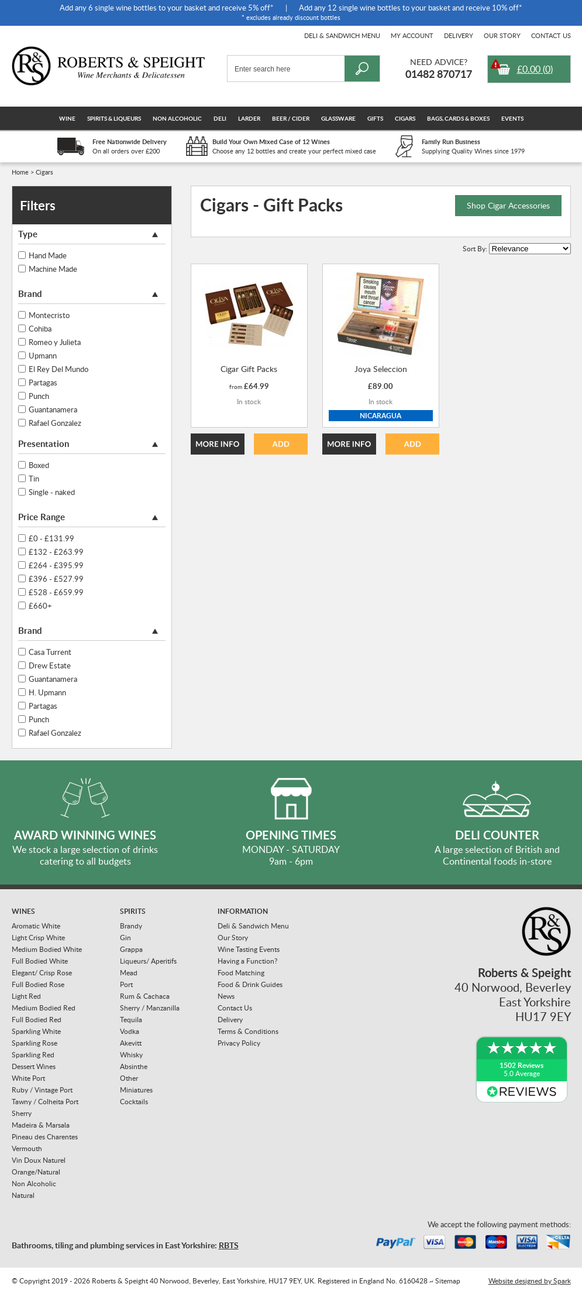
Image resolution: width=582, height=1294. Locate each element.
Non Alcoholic (177, 118)
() (535, 69)
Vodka (129, 1031)
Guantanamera (53, 409)
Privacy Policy (239, 1043)
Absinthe (133, 1066)
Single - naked (52, 492)
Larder (249, 118)
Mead (128, 973)
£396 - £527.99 (56, 579)
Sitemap (447, 1281)
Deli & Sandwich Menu (342, 35)
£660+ (40, 606)
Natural (23, 1195)
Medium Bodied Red (43, 1008)
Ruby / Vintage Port (42, 1090)
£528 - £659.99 (56, 592)
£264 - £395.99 (56, 565)
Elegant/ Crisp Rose (42, 973)
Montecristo (49, 315)
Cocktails (134, 1102)
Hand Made (48, 255)
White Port (28, 1078)
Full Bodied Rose (38, 984)
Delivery (458, 35)
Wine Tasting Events (249, 949)
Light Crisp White (38, 938)
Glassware (338, 118)
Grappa (131, 949)
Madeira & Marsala (41, 1125)
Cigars (405, 118)
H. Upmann (47, 692)
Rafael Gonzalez (55, 423)
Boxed (39, 465)
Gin (125, 938)
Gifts (375, 118)
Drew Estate (50, 665)
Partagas (43, 382)
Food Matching (241, 973)
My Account (412, 35)
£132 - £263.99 (56, 552)
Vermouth (27, 1148)
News (226, 996)
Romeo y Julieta (55, 342)
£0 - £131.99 (51, 538)
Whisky (131, 1055)
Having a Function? (247, 961)
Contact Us (551, 35)
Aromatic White (36, 926)
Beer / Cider (290, 118)
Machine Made (53, 269)
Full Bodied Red (36, 1020)
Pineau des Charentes (45, 1137)
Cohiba (40, 329)
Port (126, 984)
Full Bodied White (40, 961)
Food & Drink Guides (250, 984)
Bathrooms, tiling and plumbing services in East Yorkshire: (125, 1245)
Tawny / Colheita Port (45, 1102)
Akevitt (131, 1043)
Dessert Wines (34, 1066)
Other (129, 1078)
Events (512, 118)
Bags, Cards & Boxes (458, 118)
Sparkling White (36, 1031)
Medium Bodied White (47, 949)
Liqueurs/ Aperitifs (148, 961)
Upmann (43, 355)
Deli (219, 118)
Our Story (502, 35)
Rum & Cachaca (145, 996)
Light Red (26, 996)
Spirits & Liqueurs (114, 118)
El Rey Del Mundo (58, 369)
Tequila (131, 1020)
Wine (67, 118)
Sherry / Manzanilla (150, 1008)
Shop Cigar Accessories (508, 205)
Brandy (131, 926)
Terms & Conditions (248, 1031)
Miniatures (136, 1090)
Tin (34, 478)
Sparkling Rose (34, 1043)
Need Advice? (438, 61)
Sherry (22, 1113)
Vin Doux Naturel (39, 1160)
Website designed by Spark (529, 1281)
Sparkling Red (33, 1055)
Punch (39, 396)
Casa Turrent (50, 652)
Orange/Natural (36, 1172)
